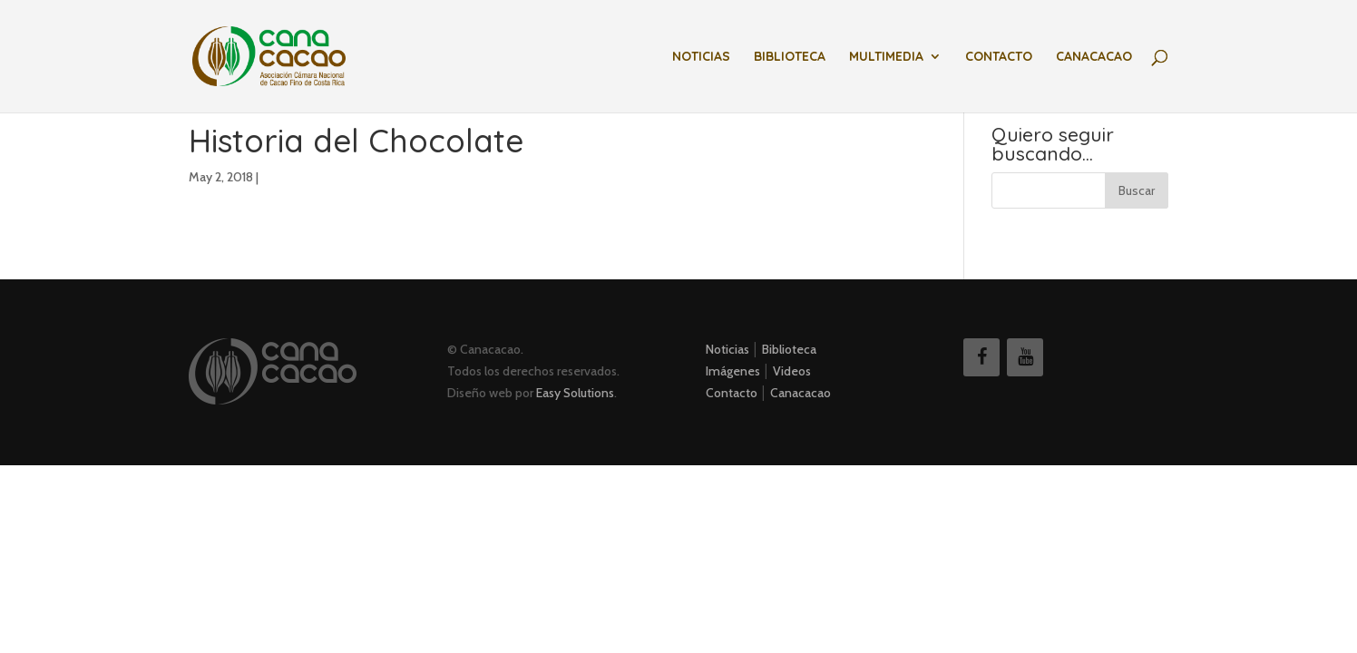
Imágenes (733, 371)
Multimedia (886, 57)
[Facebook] (981, 357)
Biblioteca (789, 57)
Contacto (998, 57)
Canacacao (1094, 57)
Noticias (701, 57)
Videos (792, 371)
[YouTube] (1025, 357)
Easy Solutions (575, 393)
